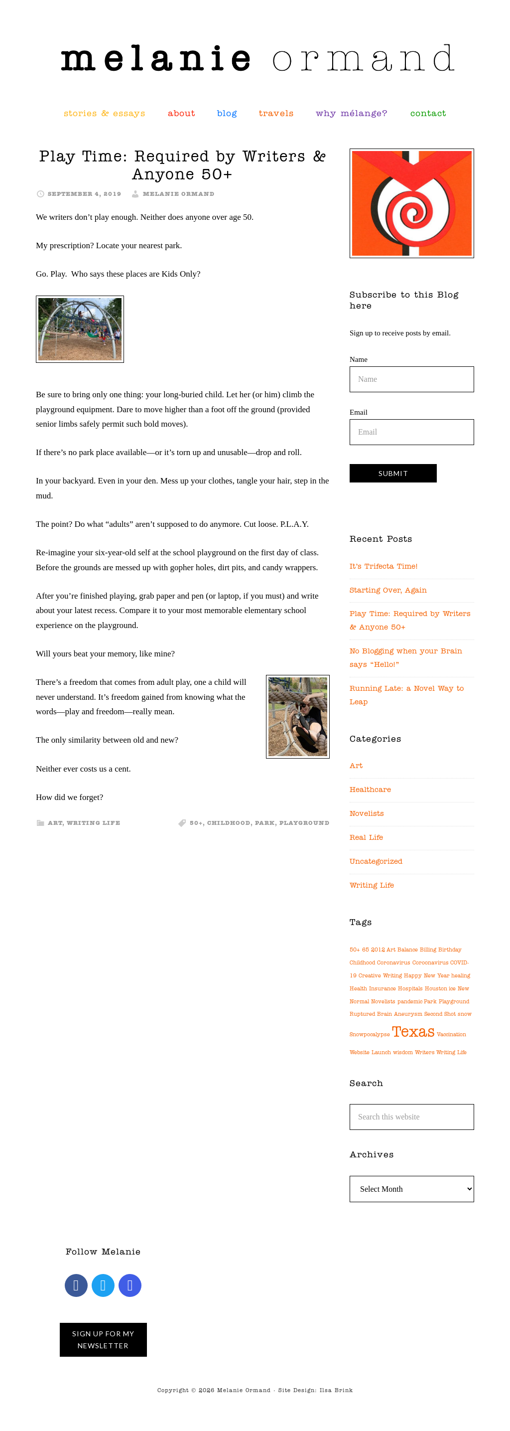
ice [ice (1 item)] (452, 989)
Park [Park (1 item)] (430, 1002)
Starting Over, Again (388, 591)
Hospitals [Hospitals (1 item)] (410, 989)
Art (55, 823)
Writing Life (94, 823)
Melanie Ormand (255, 57)
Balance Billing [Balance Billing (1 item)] (416, 950)
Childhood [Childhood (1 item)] (362, 963)
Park (265, 823)
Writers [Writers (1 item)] (425, 1053)
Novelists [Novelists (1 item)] (383, 1002)
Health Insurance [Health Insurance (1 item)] (373, 989)
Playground (304, 823)
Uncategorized (376, 862)
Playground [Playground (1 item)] (454, 1002)
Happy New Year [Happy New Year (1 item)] (427, 976)
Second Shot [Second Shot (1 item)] (440, 1014)
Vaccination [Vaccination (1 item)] (451, 1035)
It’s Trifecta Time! (384, 567)
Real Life (366, 838)
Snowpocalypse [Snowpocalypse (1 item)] (370, 1035)
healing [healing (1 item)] (460, 976)
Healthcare (370, 790)
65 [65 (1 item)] (365, 950)
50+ (196, 823)
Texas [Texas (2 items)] (413, 1032)
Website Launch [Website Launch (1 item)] (370, 1053)
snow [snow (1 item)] (465, 1014)
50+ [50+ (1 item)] (355, 950)
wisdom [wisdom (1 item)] (403, 1053)
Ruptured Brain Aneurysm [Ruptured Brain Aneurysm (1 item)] (386, 1014)
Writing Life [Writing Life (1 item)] (451, 1053)
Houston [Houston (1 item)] (436, 989)
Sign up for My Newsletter (103, 1339)
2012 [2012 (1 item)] (378, 950)
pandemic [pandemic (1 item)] (409, 1002)
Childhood (229, 823)
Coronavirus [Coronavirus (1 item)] (393, 963)
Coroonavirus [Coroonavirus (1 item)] (430, 963)
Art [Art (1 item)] (390, 950)
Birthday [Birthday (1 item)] (450, 950)
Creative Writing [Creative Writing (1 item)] (380, 976)
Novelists (367, 814)
